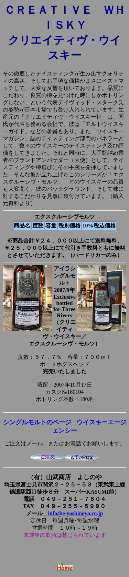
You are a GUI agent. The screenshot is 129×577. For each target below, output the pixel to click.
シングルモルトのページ (37, 422)
